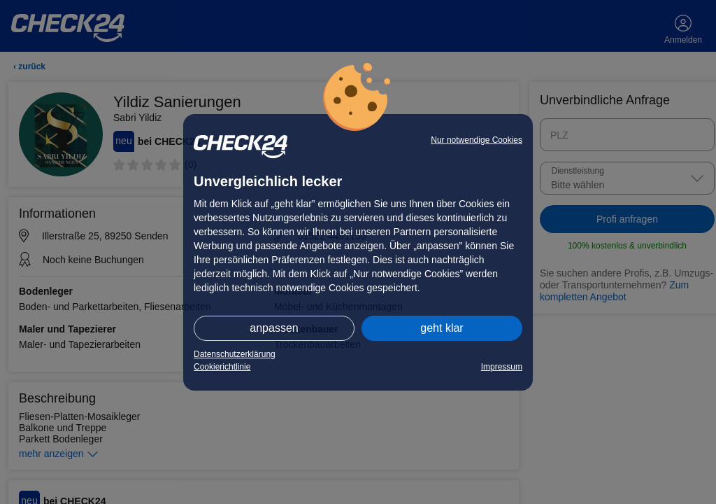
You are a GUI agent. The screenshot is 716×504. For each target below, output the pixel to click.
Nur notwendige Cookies (476, 140)
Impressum (501, 367)
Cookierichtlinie (222, 367)
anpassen (274, 328)
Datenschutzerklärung (234, 354)
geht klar (441, 328)
